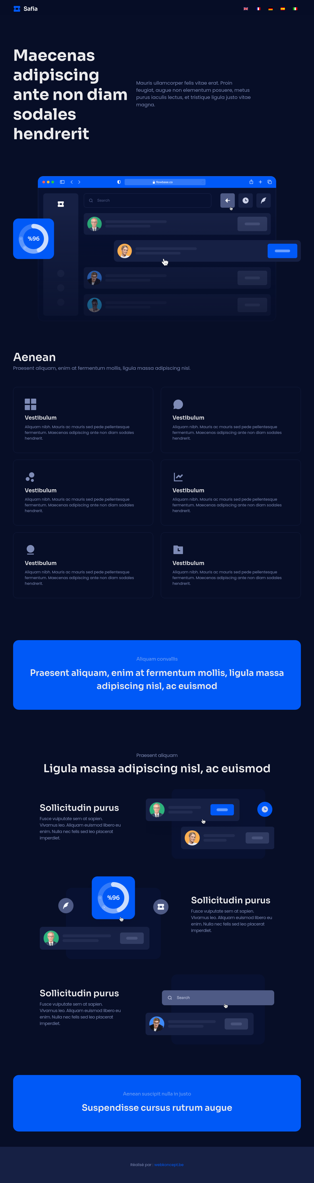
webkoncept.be (169, 1165)
